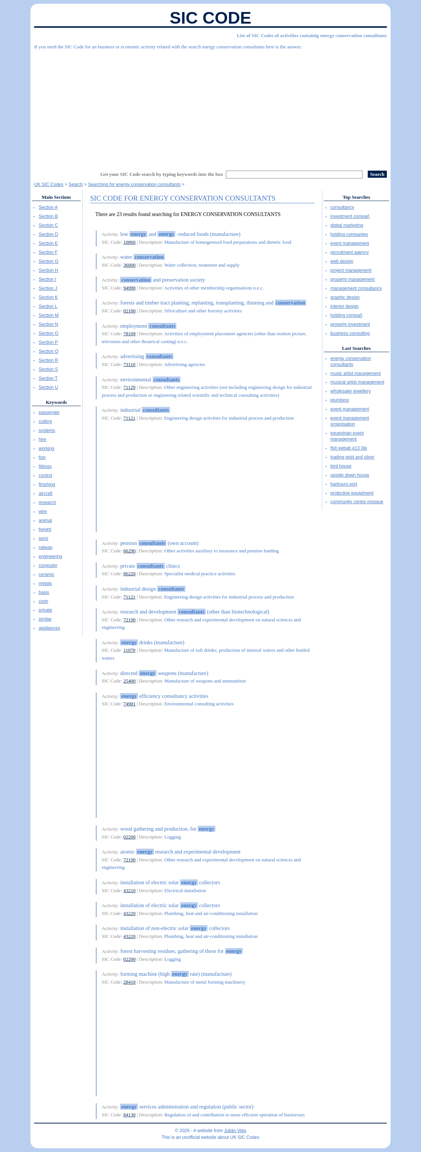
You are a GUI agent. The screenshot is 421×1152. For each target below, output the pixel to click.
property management (352, 279)
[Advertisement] (210, 106)
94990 (129, 288)
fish (42, 457)
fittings (45, 466)
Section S (48, 369)
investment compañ (350, 216)
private (45, 610)
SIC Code (210, 17)
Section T (48, 378)
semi (43, 538)
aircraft (46, 493)
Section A (48, 207)
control (45, 475)
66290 (129, 551)
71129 (129, 387)
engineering (50, 556)
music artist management (356, 373)
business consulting (350, 333)
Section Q (49, 351)
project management (351, 270)
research (47, 502)
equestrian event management (347, 436)
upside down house (350, 475)
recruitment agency (350, 252)
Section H (48, 270)
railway (46, 547)
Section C (48, 225)
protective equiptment (352, 493)
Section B (48, 216)
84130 (129, 1115)
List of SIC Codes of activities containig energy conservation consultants (312, 35)
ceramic (46, 574)
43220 (129, 913)
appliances (49, 628)
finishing (47, 484)
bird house (341, 466)
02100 (129, 311)
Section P (48, 342)
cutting (45, 421)
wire (43, 511)
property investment (350, 324)
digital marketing (347, 225)
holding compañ (346, 315)
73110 (129, 364)
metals (45, 583)
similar (45, 619)
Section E (48, 243)
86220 (129, 573)
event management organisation (350, 421)
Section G (49, 261)
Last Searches (356, 348)
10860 (129, 242)
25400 (129, 681)
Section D (48, 234)
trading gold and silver (352, 457)
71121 (129, 418)
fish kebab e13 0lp (349, 448)
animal (45, 520)
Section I (47, 279)
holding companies (349, 234)
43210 (129, 890)
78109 (129, 333)
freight (45, 529)
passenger (49, 412)
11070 (129, 650)
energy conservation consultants (351, 361)
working (46, 448)
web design (342, 261)
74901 (129, 703)
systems (47, 430)
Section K (48, 297)
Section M (49, 315)
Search (76, 184)
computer (48, 565)
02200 (129, 837)
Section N (48, 324)
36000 (129, 265)
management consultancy (356, 288)
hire (42, 439)
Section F (48, 252)
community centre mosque (357, 501)
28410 (129, 982)
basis (44, 592)
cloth (43, 601)
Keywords (56, 402)
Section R (48, 360)
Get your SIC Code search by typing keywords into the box (162, 174)
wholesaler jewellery (351, 391)
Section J (48, 288)
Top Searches (356, 197)
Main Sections (56, 197)
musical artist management (357, 382)
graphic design (345, 297)
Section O (49, 333)
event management (350, 243)
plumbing (340, 400)
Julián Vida (235, 1130)
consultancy (342, 207)
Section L (48, 306)
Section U (48, 387)
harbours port (344, 484)
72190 (129, 619)
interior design (345, 306)
